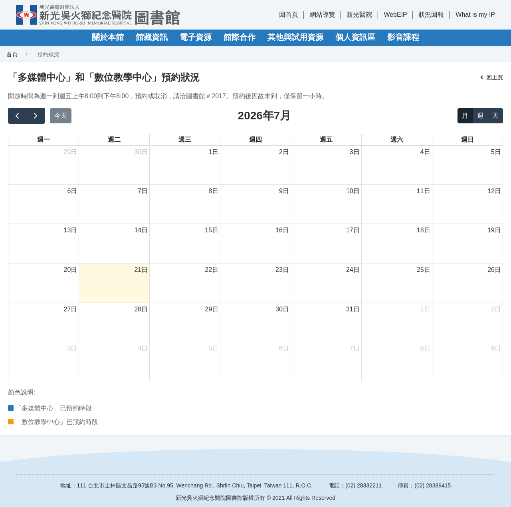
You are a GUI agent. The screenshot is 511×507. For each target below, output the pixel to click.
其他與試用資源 (295, 37)
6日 (72, 191)
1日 (213, 152)
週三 (184, 139)
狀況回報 (431, 14)
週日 (467, 139)
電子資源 (196, 37)
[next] (35, 116)
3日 (355, 152)
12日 (494, 191)
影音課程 (403, 37)
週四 (255, 139)
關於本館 (108, 37)
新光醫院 (359, 14)
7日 (143, 191)
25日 (423, 269)
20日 (70, 269)
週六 (396, 139)
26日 (494, 269)
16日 (282, 230)
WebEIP (395, 14)
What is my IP (475, 14)
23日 (282, 269)
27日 (70, 309)
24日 (353, 269)
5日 (496, 152)
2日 (284, 152)
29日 (70, 152)
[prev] (17, 116)
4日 (425, 152)
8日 (213, 191)
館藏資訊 (152, 37)
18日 (423, 230)
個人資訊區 (355, 37)
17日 (353, 230)
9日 (284, 191)
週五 (326, 139)
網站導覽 (322, 14)
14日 (141, 230)
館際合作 (240, 37)
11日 (423, 191)
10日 (353, 191)
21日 (141, 269)
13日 (70, 230)
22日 (211, 269)
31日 (353, 309)
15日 (211, 230)
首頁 (12, 54)
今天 (60, 115)
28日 (141, 309)
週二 (114, 139)
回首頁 (288, 14)
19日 (494, 230)
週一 (43, 139)
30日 (141, 152)
